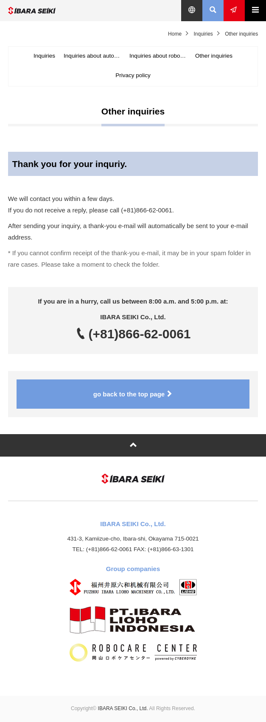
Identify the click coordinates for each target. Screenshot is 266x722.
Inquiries (203, 34)
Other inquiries (213, 56)
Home (175, 34)
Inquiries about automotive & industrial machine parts (94, 56)
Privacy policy (133, 75)
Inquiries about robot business (160, 56)
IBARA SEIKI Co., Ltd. (61, 10)
